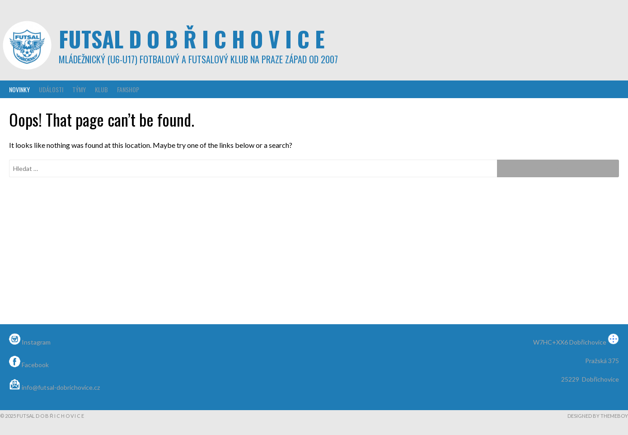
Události (51, 89)
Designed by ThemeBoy (597, 416)
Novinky (19, 89)
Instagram (30, 342)
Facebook (29, 365)
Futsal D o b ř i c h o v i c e (192, 39)
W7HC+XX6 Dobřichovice (576, 342)
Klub (101, 89)
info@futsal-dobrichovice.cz (54, 387)
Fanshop (128, 89)
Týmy (79, 89)
